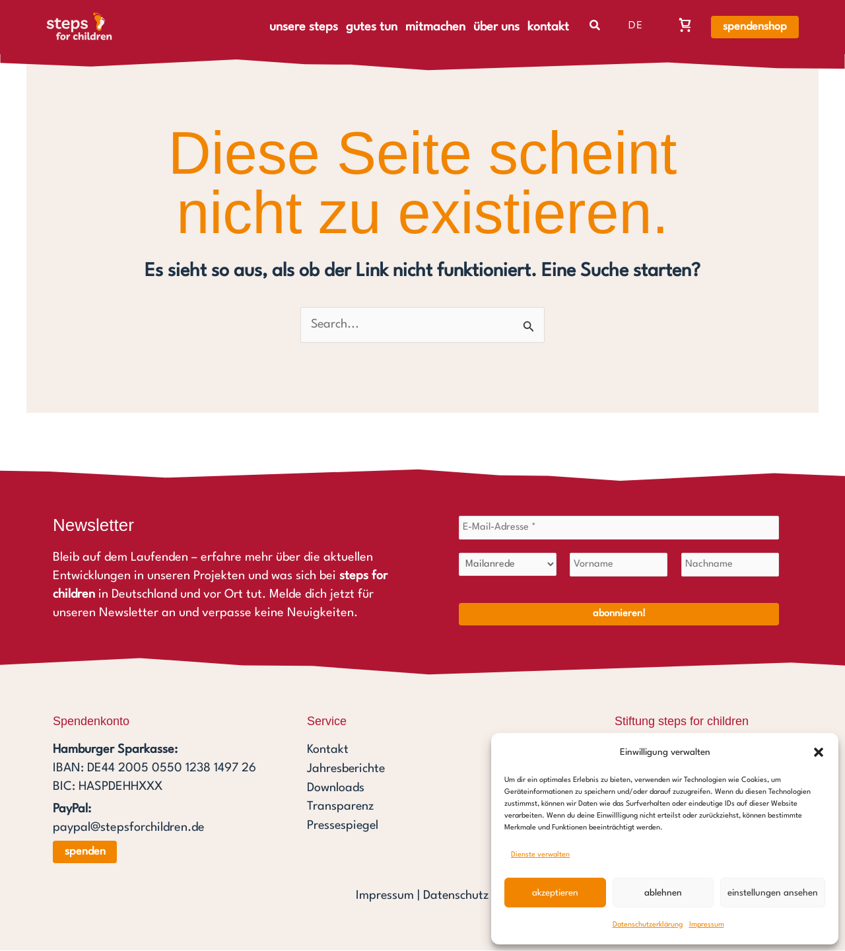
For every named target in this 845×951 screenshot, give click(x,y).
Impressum (706, 925)
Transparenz (340, 806)
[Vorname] (618, 565)
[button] (818, 752)
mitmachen (435, 27)
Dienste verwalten (540, 855)
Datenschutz (456, 896)
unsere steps (303, 27)
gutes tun (371, 27)
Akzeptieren (555, 893)
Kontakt (328, 750)
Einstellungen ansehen (772, 893)
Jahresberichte (347, 769)
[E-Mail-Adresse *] (619, 528)
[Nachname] (730, 565)
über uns (496, 27)
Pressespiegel (344, 824)
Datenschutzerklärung (648, 925)
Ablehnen (663, 893)
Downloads (335, 787)
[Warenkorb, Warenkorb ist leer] (685, 24)
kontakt (548, 27)
